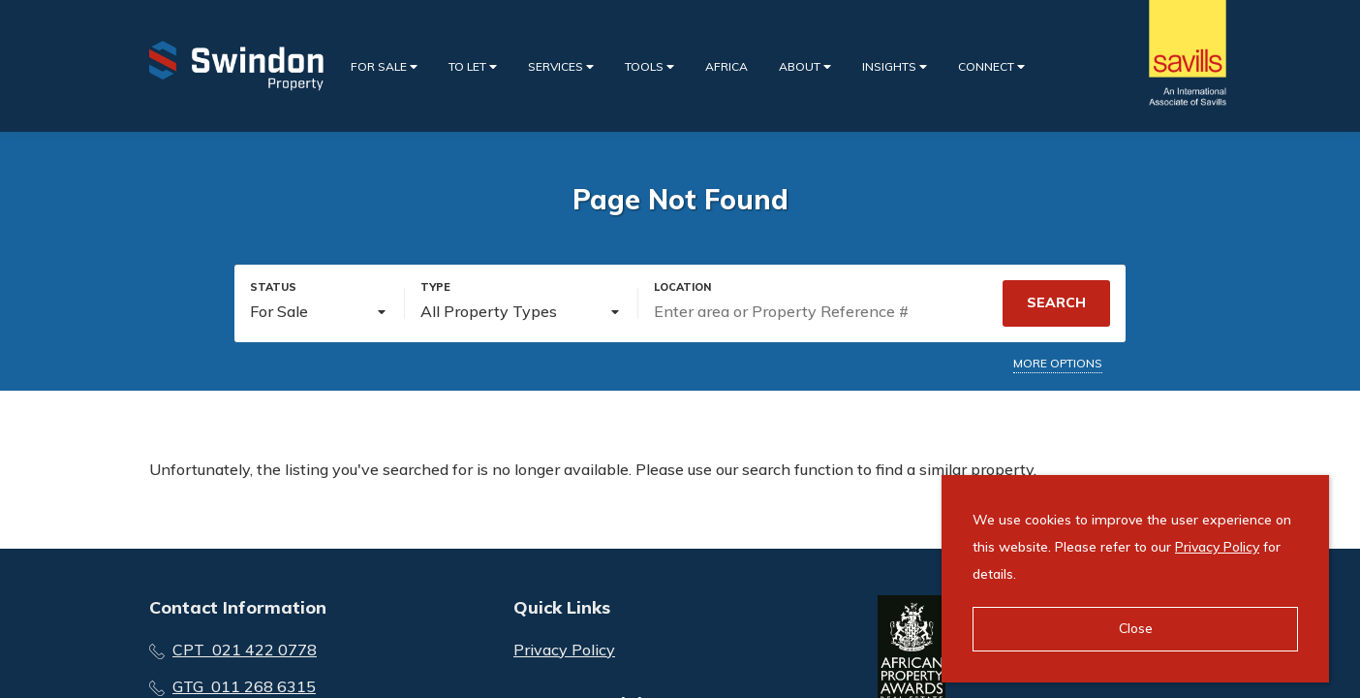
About (805, 66)
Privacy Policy (564, 649)
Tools (649, 66)
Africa (726, 66)
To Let (472, 66)
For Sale (384, 66)
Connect (991, 66)
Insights (894, 66)
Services (561, 66)
